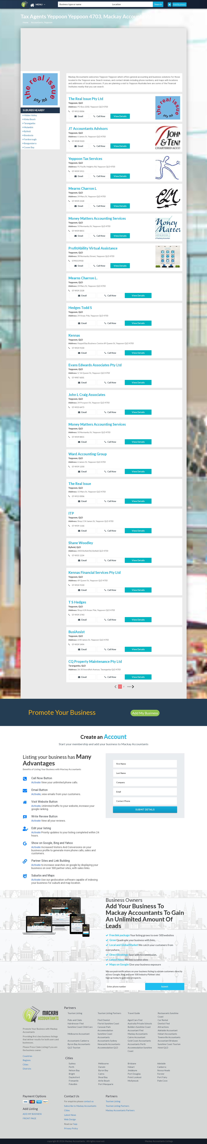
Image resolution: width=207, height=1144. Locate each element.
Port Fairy (162, 1077)
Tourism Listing (75, 1013)
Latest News (70, 1115)
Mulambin (28, 127)
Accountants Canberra (78, 1040)
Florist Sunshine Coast (108, 1023)
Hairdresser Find (76, 1023)
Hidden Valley (30, 115)
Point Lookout (134, 1077)
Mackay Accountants (138, 1034)
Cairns (101, 1073)
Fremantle (73, 1080)
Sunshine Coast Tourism (169, 1044)
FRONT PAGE (29, 1118)
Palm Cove (162, 1080)
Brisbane (132, 1063)
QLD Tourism (74, 1047)
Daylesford (74, 1077)
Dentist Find (164, 1023)
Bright (72, 1073)
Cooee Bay (28, 147)
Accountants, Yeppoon (41, 22)
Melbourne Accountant (79, 1034)
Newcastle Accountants (109, 1044)
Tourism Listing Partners (109, 1013)
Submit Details (145, 809)
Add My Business (145, 713)
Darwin (101, 1067)
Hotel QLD (163, 1047)
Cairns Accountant (136, 1037)
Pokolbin (73, 1084)
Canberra (161, 1067)
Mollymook (133, 1080)
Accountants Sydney (107, 1040)
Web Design (70, 1119)
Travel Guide (134, 1013)
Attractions (163, 1027)
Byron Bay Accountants (79, 1044)
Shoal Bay (103, 1077)
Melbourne (103, 1063)
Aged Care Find (135, 1020)
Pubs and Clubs (75, 1020)
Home (25, 22)
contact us (89, 1101)
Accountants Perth (137, 1044)
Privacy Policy (71, 1128)
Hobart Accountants (167, 1034)
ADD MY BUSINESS (32, 1114)
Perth (71, 1067)
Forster (160, 1073)
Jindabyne (132, 1070)
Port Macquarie (105, 1084)
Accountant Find (135, 1030)
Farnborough (30, 139)
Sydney (72, 1063)
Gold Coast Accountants (139, 1040)
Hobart (131, 1067)
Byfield (27, 131)
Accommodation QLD (108, 1047)
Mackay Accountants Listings (159, 1141)
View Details (120, 116)
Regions (27, 1060)
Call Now (99, 116)
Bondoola (28, 135)
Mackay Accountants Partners (120, 1110)
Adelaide (161, 1063)
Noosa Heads (163, 1070)
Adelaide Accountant (168, 1030)
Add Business (179, 4)
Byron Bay (103, 1070)
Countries (27, 1056)
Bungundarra (29, 143)
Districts (27, 1068)
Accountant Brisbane (168, 1040)
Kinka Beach (29, 119)
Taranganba (29, 123)
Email (78, 116)
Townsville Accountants (169, 1037)
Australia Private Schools (140, 1023)
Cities (25, 1064)
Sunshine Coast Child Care (80, 1027)
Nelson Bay (74, 1070)
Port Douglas (134, 1073)
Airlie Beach (104, 1080)
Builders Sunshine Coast (139, 1027)
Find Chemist (104, 1020)
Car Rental (163, 1020)
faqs (75, 1124)
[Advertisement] (104, 50)
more (130, 686)
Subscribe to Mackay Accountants (80, 1106)
